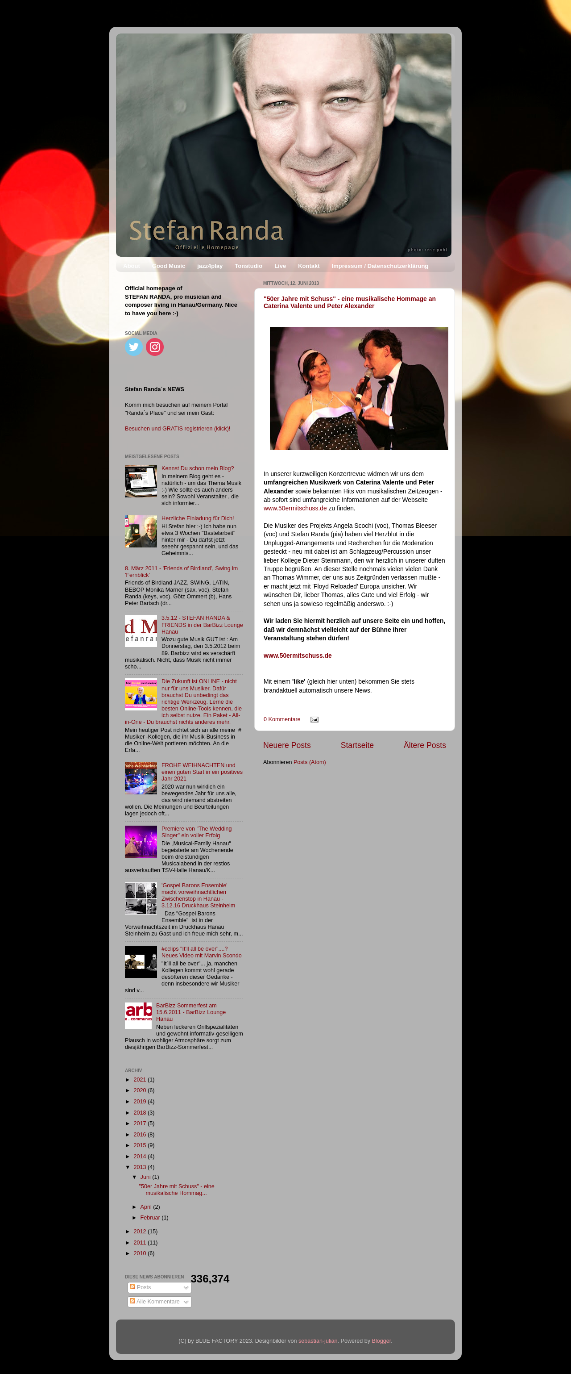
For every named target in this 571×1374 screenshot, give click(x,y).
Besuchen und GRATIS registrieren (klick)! (177, 429)
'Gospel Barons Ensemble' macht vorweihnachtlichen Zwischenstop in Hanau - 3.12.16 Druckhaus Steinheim (198, 895)
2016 (140, 1135)
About (131, 266)
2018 (140, 1113)
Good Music (168, 266)
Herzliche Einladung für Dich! (197, 518)
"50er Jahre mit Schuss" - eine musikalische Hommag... (176, 1189)
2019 (140, 1101)
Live (280, 266)
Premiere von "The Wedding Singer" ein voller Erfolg (196, 832)
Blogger (381, 1341)
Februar (151, 1218)
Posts (140, 1287)
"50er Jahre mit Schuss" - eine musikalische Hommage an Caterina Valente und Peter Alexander (350, 302)
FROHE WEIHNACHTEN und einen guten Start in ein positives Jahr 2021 (202, 772)
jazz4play (210, 266)
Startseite (357, 745)
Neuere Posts (287, 745)
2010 (140, 1253)
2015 (140, 1145)
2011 (140, 1243)
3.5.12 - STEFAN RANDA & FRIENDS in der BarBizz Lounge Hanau (202, 625)
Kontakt (308, 266)
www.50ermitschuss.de (295, 508)
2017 (140, 1123)
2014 (140, 1156)
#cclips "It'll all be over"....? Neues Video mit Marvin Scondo (201, 952)
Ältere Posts (425, 745)
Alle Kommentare (154, 1302)
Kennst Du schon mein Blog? (197, 468)
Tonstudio (248, 266)
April (147, 1207)
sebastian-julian (318, 1341)
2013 (140, 1167)
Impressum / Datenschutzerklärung (380, 266)
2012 (140, 1231)
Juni (147, 1177)
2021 (140, 1080)
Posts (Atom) (310, 762)
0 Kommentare (282, 719)
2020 (140, 1090)
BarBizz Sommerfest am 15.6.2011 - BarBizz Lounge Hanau (191, 1012)
